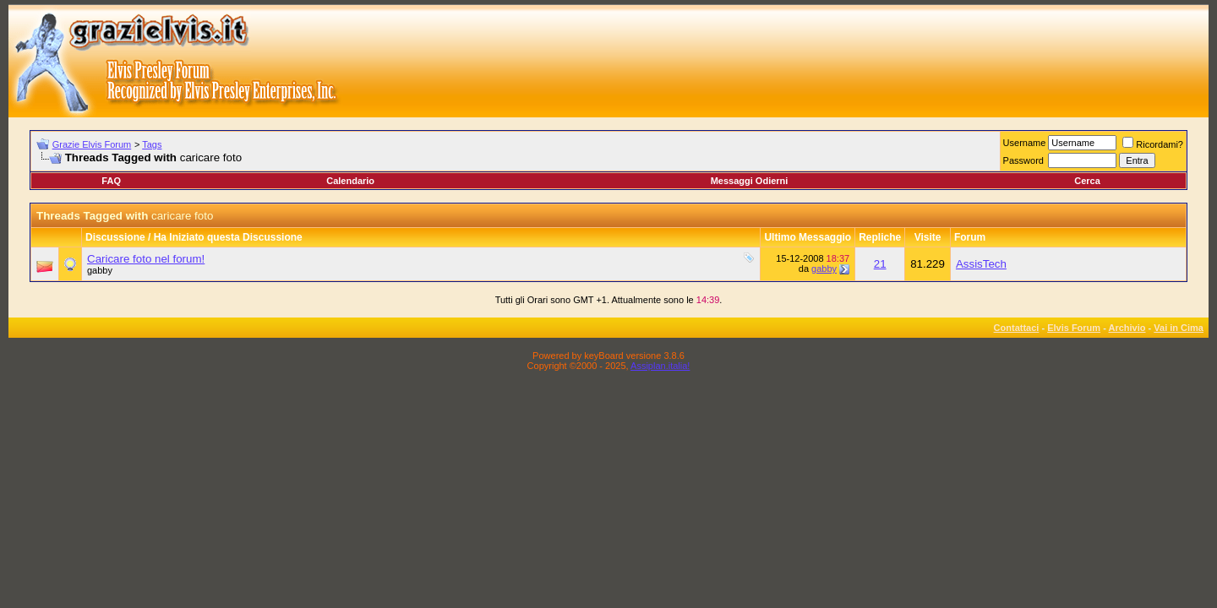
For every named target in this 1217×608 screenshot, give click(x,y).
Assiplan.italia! (660, 366)
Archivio (1127, 328)
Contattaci (1017, 328)
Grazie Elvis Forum (92, 144)
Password (1023, 160)
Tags (151, 144)
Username (1024, 143)
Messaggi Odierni (750, 181)
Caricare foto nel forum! (146, 258)
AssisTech (981, 264)
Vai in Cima (1178, 328)
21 (880, 264)
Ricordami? (1152, 144)
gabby (99, 270)
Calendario (350, 181)
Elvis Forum (1073, 328)
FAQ (111, 181)
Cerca (1087, 181)
